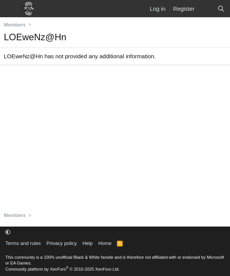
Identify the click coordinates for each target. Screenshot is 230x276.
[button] (8, 232)
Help (87, 243)
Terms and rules (23, 243)
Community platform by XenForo (62, 269)
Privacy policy (61, 243)
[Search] (221, 9)
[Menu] (11, 8)
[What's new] (205, 9)
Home (105, 243)
